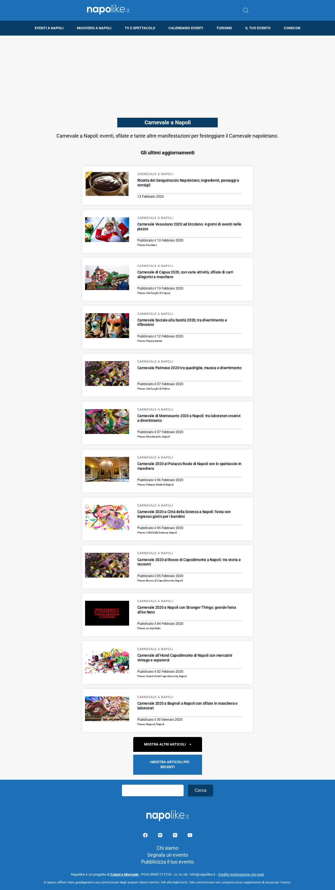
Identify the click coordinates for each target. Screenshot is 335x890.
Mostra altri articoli (165, 744)
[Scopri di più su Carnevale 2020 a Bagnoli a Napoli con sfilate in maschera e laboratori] (107, 709)
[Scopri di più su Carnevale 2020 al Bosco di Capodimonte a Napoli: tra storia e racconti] (107, 566)
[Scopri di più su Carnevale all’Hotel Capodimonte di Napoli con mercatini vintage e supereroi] (107, 661)
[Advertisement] (167, 74)
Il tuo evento (258, 28)
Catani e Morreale (124, 874)
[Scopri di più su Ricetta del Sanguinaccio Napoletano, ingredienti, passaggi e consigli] (107, 184)
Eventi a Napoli (49, 28)
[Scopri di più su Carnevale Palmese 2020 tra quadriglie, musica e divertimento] (107, 374)
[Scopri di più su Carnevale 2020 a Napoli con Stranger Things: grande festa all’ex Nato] (107, 614)
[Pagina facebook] (145, 836)
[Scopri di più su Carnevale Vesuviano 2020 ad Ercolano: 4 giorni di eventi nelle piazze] (107, 230)
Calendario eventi (185, 28)
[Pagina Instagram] (160, 836)
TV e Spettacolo (140, 28)
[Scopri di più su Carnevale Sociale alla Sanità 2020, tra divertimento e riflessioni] (107, 326)
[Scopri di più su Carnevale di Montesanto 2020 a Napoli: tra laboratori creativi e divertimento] (107, 422)
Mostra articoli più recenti (170, 764)
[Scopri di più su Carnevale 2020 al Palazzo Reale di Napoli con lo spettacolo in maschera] (107, 470)
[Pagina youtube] (190, 836)
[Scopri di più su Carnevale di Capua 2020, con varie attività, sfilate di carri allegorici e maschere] (107, 278)
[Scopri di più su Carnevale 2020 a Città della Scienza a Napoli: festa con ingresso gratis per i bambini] (107, 518)
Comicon (292, 28)
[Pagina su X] (175, 836)
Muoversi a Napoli (94, 28)
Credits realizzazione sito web (241, 874)
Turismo (224, 28)
